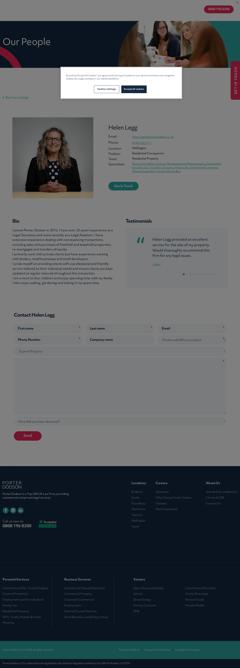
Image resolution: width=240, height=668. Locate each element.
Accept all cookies (134, 89)
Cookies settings (106, 89)
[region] (121, 83)
